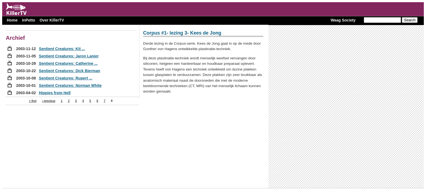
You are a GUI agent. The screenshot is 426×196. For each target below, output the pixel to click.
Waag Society (343, 20)
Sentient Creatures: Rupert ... (65, 78)
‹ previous (48, 100)
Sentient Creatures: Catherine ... (68, 63)
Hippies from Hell (55, 93)
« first (33, 100)
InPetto (28, 20)
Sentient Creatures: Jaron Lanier (69, 56)
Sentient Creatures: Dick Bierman (69, 71)
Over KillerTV (52, 20)
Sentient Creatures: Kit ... (62, 49)
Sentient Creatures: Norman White (70, 85)
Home (12, 20)
